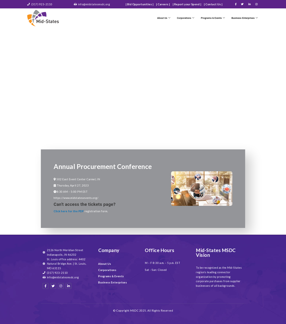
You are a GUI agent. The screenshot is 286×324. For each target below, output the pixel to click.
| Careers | (163, 4)
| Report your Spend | (187, 4)
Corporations (179, 18)
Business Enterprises (243, 18)
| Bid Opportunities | (139, 4)
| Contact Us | (213, 4)
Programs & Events (209, 18)
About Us (157, 18)
